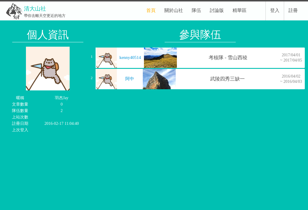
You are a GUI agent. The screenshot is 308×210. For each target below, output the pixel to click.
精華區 (240, 10)
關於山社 (173, 10)
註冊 (293, 10)
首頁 (151, 10)
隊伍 (196, 10)
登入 (274, 10)
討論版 (217, 10)
